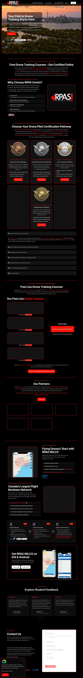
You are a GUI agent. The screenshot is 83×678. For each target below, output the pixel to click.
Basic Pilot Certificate (46, 238)
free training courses (66, 239)
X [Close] (23, 660)
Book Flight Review (59, 2)
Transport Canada (14, 238)
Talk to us (5, 674)
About (67, 2)
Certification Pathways (38, 2)
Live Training (49, 2)
